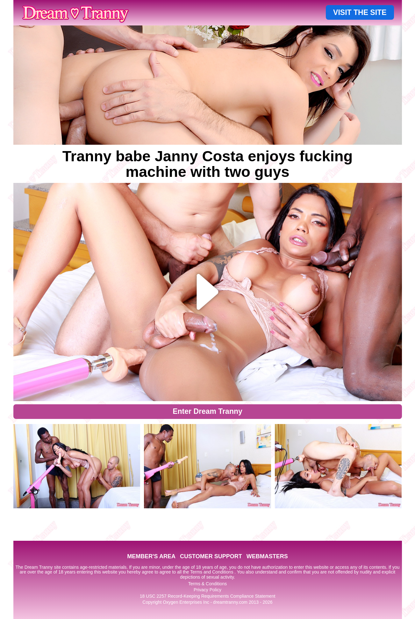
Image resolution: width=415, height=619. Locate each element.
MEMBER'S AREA (151, 556)
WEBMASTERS (267, 556)
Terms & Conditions (207, 583)
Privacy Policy (207, 589)
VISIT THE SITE (359, 12)
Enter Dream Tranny (207, 411)
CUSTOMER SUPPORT (211, 556)
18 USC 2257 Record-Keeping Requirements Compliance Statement (207, 596)
